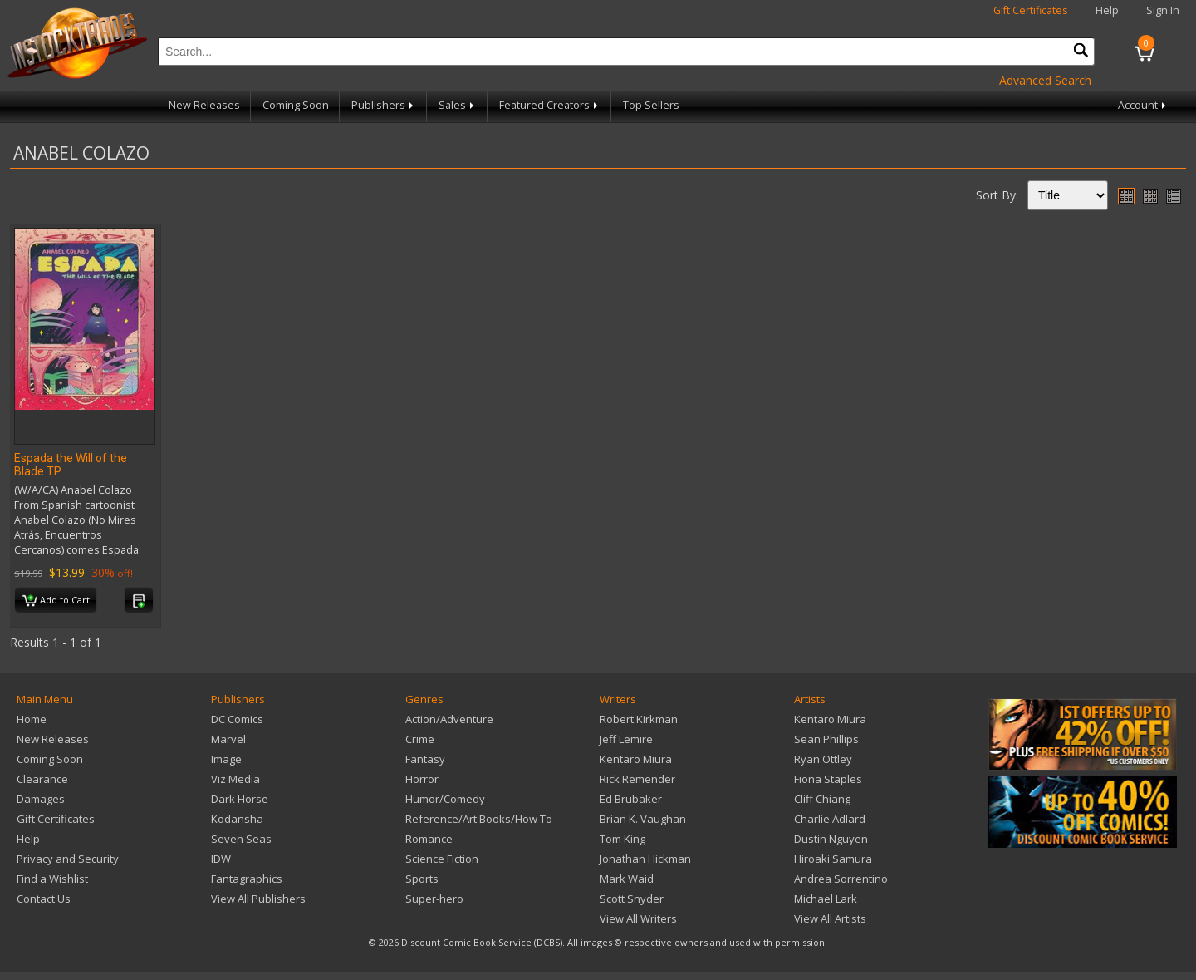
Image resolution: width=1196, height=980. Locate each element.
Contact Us (44, 898)
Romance (429, 838)
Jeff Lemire (626, 738)
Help (1107, 10)
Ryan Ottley (823, 758)
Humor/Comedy (445, 798)
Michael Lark (825, 898)
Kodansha (237, 818)
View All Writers (638, 918)
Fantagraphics (246, 878)
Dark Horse (239, 798)
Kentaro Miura (636, 758)
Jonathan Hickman (645, 858)
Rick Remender (637, 778)
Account (1143, 105)
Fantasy (425, 758)
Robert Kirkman (639, 719)
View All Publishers (258, 898)
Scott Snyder (632, 898)
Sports (422, 878)
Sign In (1162, 10)
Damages (41, 798)
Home (32, 719)
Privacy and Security (68, 858)
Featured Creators (549, 105)
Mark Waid (627, 878)
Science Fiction (441, 858)
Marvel (228, 738)
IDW (221, 858)
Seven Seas (241, 838)
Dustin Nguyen (831, 838)
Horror (422, 778)
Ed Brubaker (631, 798)
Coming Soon (295, 105)
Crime (419, 738)
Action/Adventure (449, 719)
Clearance (42, 778)
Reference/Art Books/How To (478, 818)
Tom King (622, 838)
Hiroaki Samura (833, 858)
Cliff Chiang (822, 798)
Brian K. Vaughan (643, 818)
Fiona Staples (828, 778)
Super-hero (434, 898)
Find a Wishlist (52, 878)
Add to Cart (56, 600)
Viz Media (235, 778)
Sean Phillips (826, 738)
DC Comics (237, 719)
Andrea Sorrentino (841, 878)
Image (226, 758)
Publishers (383, 105)
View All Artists (830, 918)
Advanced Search (1045, 80)
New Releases (204, 105)
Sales (458, 105)
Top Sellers (651, 105)
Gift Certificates (1030, 10)
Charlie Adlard (829, 818)
